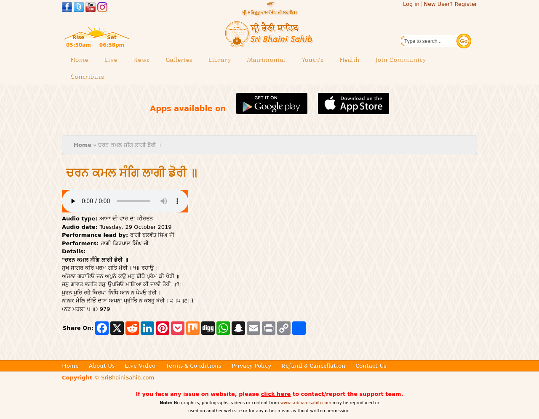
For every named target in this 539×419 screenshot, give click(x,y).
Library (221, 60)
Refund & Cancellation (313, 365)
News (141, 59)
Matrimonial (265, 59)
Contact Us (370, 365)
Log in (411, 4)
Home (79, 59)
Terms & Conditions (193, 365)
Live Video (140, 365)
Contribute (89, 76)
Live (113, 60)
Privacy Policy (251, 365)
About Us (102, 365)
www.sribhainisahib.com (305, 402)
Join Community (400, 59)
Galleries (181, 60)
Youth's (312, 59)
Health (349, 59)
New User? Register (450, 4)
